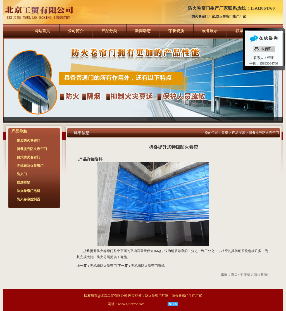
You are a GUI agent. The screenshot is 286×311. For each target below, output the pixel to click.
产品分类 (109, 31)
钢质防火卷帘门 (28, 141)
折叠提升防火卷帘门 (264, 133)
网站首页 (42, 31)
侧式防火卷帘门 (28, 157)
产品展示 (238, 133)
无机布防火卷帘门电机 (148, 266)
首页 (224, 133)
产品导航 (19, 131)
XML (163, 304)
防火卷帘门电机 (28, 191)
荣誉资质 (176, 31)
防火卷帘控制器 (28, 199)
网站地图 (152, 304)
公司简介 (76, 31)
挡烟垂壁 (23, 182)
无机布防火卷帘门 (103, 266)
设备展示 (210, 31)
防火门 (22, 174)
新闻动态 (143, 31)
